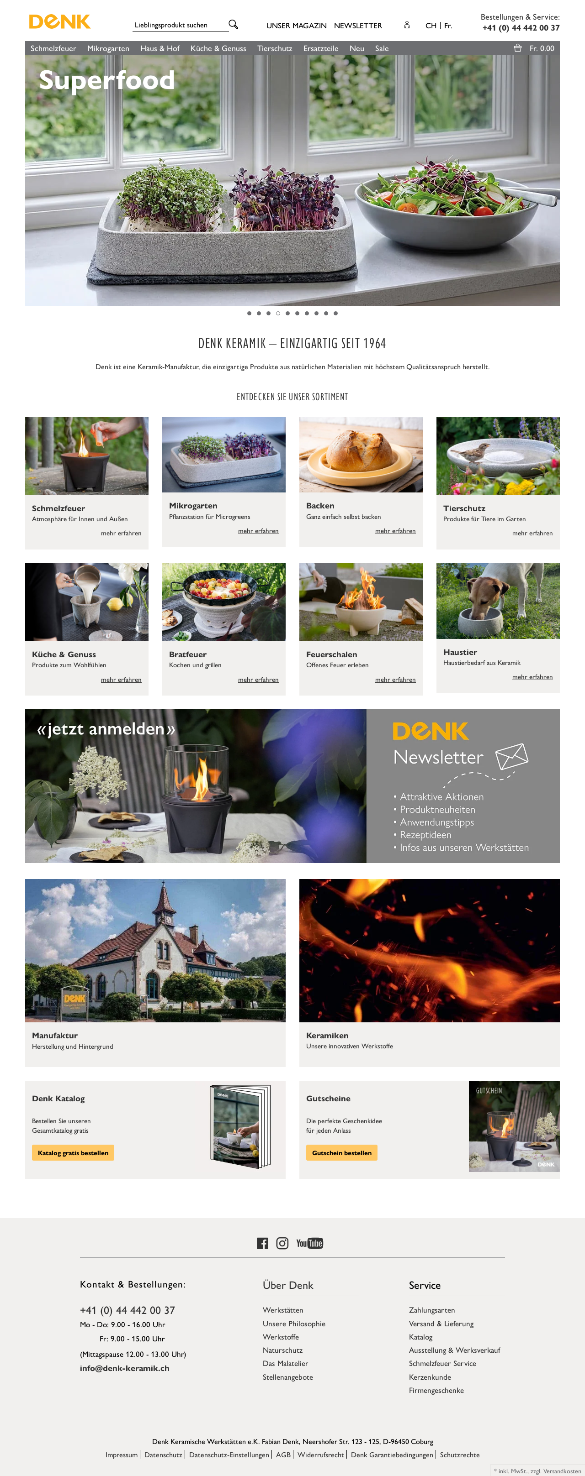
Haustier (460, 651)
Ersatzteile (321, 47)
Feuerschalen (331, 653)
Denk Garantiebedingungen (392, 1454)
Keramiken (327, 1035)
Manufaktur (55, 1035)
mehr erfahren (121, 532)
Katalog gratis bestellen (73, 1152)
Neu (357, 47)
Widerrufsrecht (321, 1454)
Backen (320, 505)
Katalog (420, 1336)
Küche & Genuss (218, 47)
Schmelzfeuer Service (442, 1362)
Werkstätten (283, 1309)
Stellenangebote (288, 1376)
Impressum (122, 1454)
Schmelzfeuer (53, 47)
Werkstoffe (281, 1336)
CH (438, 25)
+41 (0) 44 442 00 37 (127, 1309)
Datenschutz (163, 1454)
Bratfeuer (188, 653)
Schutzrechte (460, 1454)
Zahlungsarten (432, 1309)
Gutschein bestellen (342, 1152)
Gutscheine (328, 1098)
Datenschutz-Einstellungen (229, 1454)
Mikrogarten (108, 47)
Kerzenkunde (430, 1376)
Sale (382, 47)
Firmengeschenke (436, 1389)
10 (336, 313)
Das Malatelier (285, 1362)
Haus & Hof (160, 47)
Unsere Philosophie (294, 1323)
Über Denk (288, 1284)
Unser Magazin (296, 25)
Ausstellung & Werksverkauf (454, 1349)
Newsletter (358, 25)
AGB (283, 1454)
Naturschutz (283, 1349)
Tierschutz (274, 47)
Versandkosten (562, 1470)
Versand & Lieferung (441, 1323)
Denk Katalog (58, 1098)
